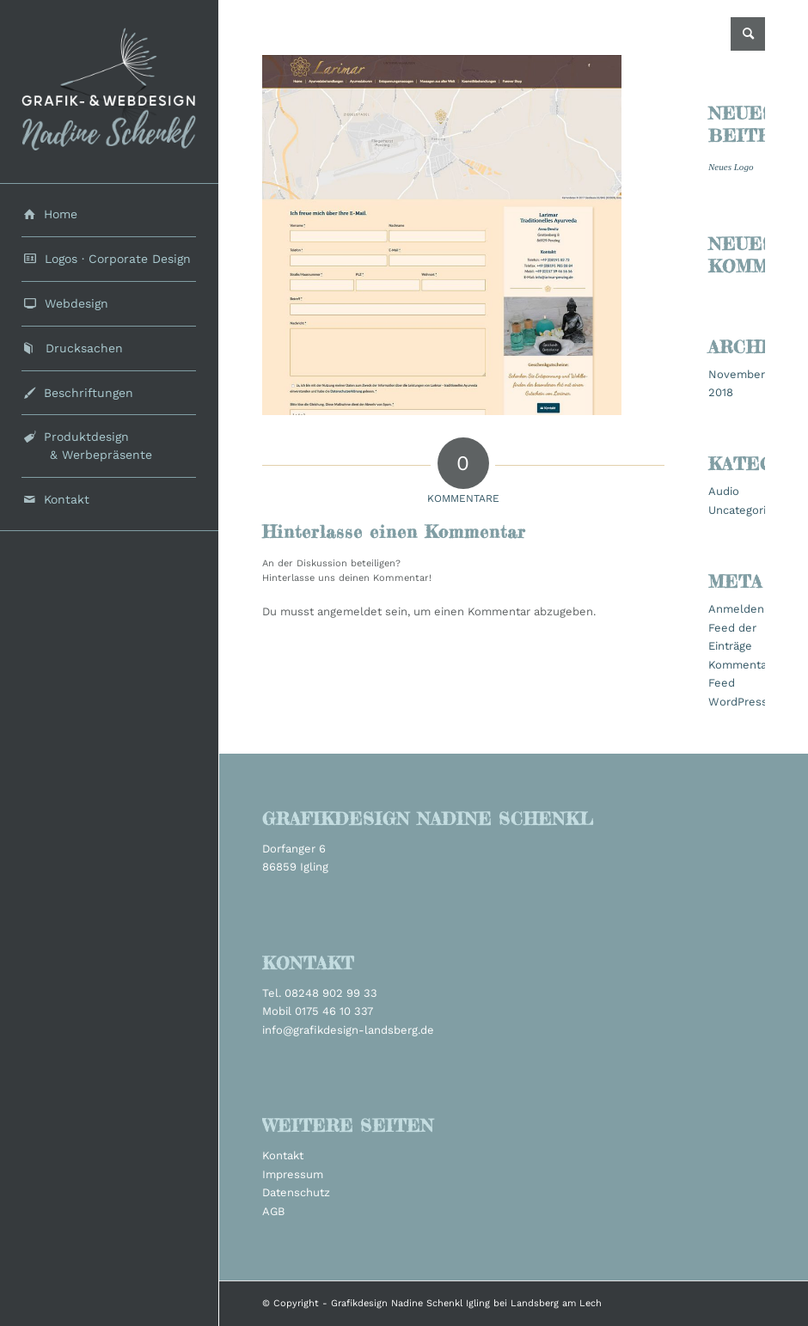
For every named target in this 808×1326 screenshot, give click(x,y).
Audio (723, 491)
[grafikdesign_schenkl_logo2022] (108, 91)
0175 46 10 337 (334, 1011)
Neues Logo (730, 167)
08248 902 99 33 (331, 993)
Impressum (292, 1174)
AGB (273, 1211)
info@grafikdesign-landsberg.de (348, 1030)
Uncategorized (747, 510)
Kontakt (282, 1155)
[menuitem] (108, 214)
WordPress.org (747, 701)
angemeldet (349, 611)
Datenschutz (296, 1192)
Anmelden (736, 608)
